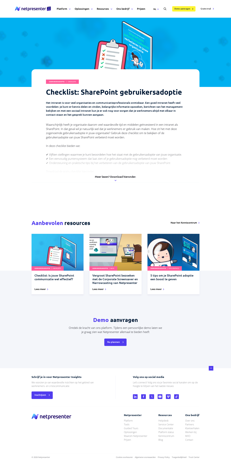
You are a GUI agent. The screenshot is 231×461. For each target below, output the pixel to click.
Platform (62, 8)
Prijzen (141, 8)
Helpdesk (163, 420)
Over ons (189, 420)
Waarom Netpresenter (135, 436)
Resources (103, 8)
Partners (189, 424)
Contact (189, 439)
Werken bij (191, 432)
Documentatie (165, 428)
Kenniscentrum (166, 436)
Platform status (166, 432)
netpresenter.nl (33, 9)
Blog (160, 439)
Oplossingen (82, 8)
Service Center (166, 424)
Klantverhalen (192, 428)
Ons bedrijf (122, 8)
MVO (187, 436)
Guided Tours (131, 428)
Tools (126, 424)
